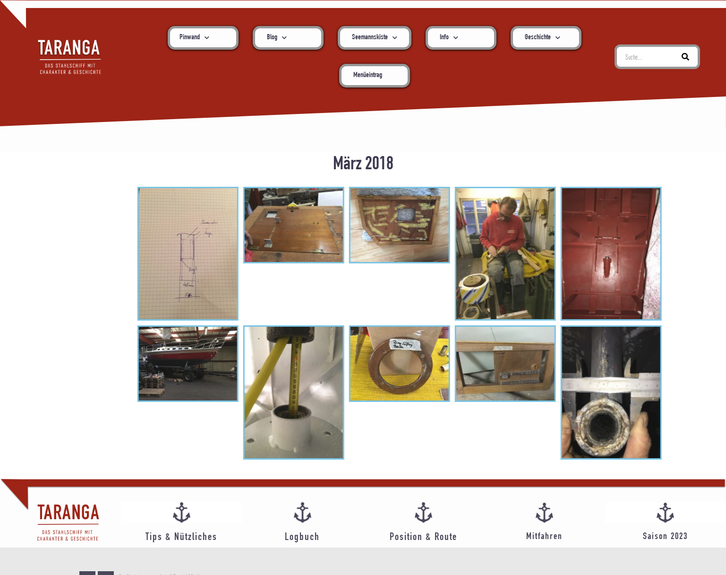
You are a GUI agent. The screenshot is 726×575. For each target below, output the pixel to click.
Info (449, 37)
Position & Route (423, 537)
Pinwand (194, 37)
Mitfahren (544, 537)
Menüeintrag (367, 75)
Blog (277, 37)
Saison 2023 (665, 537)
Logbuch (302, 537)
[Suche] (685, 57)
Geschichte (542, 37)
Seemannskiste (374, 37)
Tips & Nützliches (181, 537)
